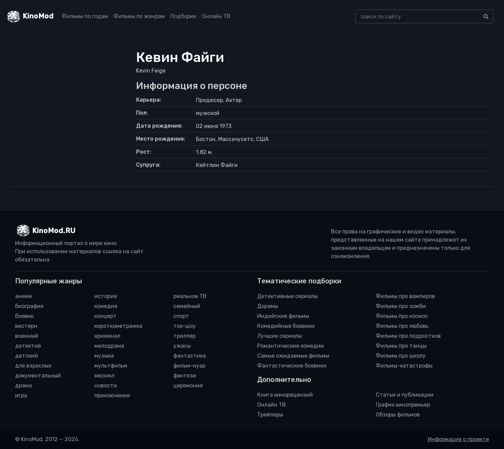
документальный (38, 375)
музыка (104, 355)
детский (26, 355)
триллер (184, 336)
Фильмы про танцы (401, 346)
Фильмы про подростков (408, 336)
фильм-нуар (189, 365)
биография (29, 306)
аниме (23, 296)
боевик (24, 316)
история (105, 296)
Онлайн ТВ (216, 16)
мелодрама (109, 346)
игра (21, 395)
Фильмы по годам (85, 16)
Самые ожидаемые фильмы (293, 355)
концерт (105, 316)
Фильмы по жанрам (139, 16)
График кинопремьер (403, 404)
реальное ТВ (190, 296)
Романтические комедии (290, 346)
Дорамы (267, 306)
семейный (186, 306)
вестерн (26, 326)
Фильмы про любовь (402, 326)
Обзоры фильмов (398, 414)
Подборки (183, 16)
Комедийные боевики (286, 326)
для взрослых (33, 365)
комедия (105, 306)
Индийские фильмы (283, 316)
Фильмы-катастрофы (404, 365)
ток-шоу (184, 326)
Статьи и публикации (405, 395)
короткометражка (118, 326)
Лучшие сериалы (279, 336)
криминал (107, 336)
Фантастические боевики (292, 365)
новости (105, 385)
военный (26, 336)
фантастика (189, 355)
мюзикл (104, 375)
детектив (28, 346)
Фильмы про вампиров (405, 296)
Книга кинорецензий (285, 395)
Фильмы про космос (402, 316)
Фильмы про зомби (401, 306)
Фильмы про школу (401, 355)
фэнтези (184, 375)
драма (23, 385)
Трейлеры (270, 414)
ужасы (182, 346)
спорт (181, 316)
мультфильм (110, 365)
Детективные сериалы (287, 296)
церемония (188, 385)
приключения (112, 395)
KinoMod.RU (54, 231)
